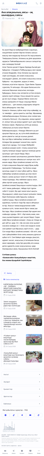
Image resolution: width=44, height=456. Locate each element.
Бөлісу (8, 273)
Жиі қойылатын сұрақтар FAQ (15, 410)
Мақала (15, 9)
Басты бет (4, 9)
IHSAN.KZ (21, 3)
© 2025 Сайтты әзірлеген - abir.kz (11, 445)
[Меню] (39, 452)
